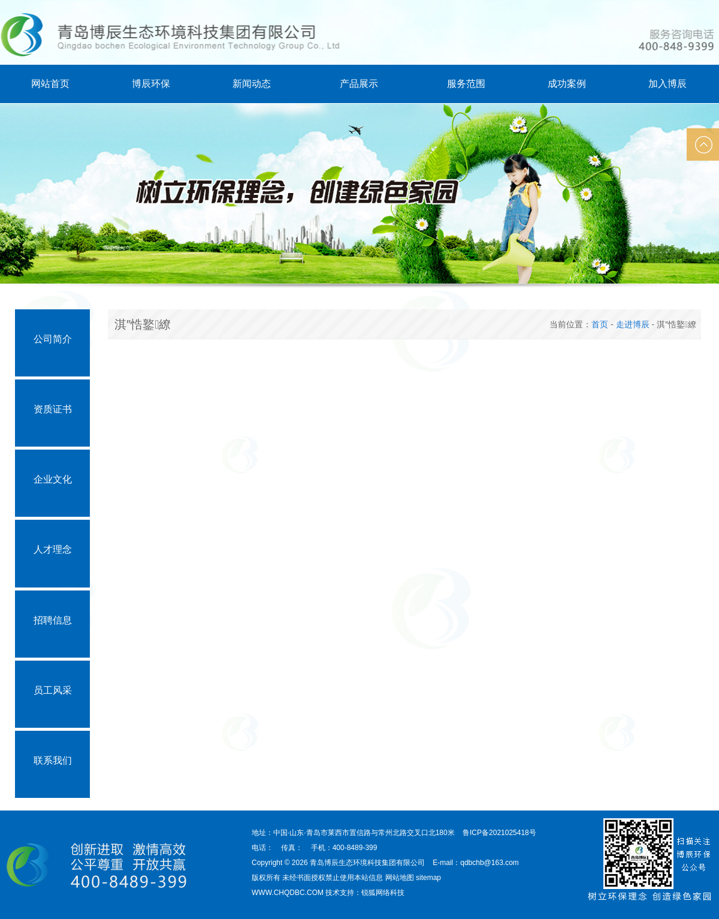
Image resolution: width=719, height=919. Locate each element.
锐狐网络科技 (382, 892)
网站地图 (399, 877)
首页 (599, 324)
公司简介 (53, 339)
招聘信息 (53, 620)
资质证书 (53, 409)
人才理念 (53, 549)
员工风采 (53, 690)
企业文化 (53, 479)
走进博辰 (632, 324)
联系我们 (53, 760)
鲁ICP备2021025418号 (499, 832)
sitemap (428, 877)
